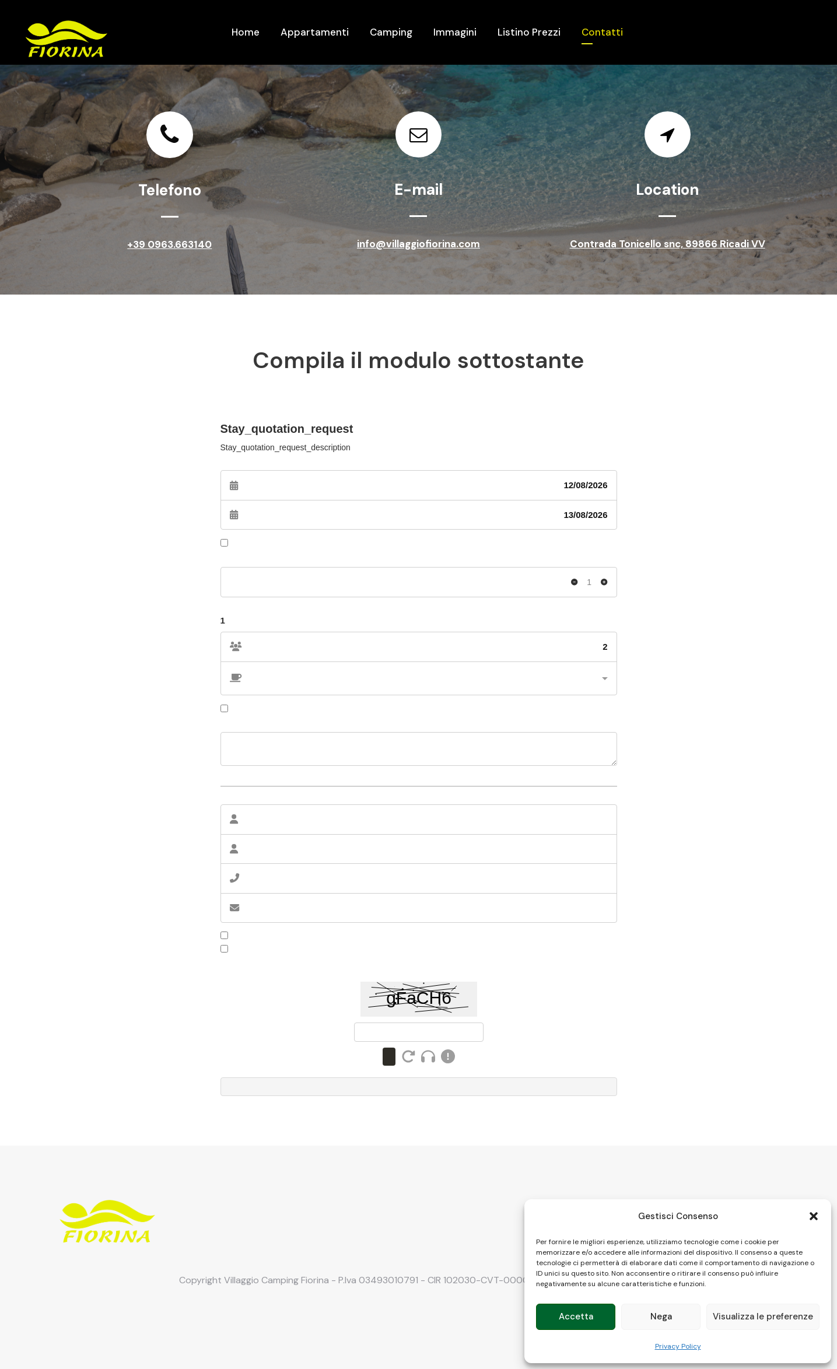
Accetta (576, 1316)
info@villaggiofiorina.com (418, 243)
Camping (391, 32)
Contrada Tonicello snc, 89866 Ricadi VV (667, 246)
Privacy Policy (678, 1346)
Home (246, 32)
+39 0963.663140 (169, 244)
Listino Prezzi (529, 32)
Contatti (602, 32)
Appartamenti (315, 32)
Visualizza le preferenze (763, 1316)
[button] (814, 1216)
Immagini (455, 32)
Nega (661, 1316)
